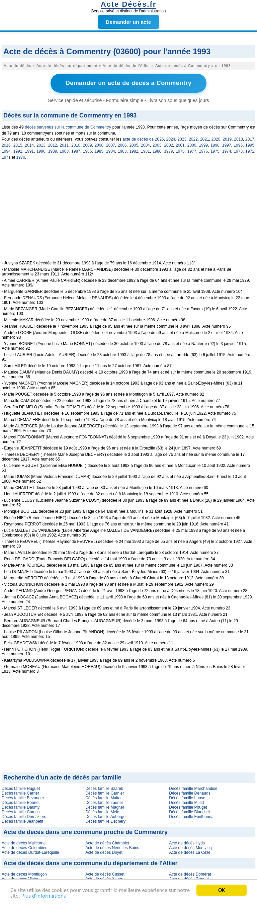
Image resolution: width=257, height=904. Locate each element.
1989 (52, 151)
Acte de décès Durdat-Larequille (30, 852)
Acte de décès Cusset (104, 874)
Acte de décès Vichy (20, 879)
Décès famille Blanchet (189, 812)
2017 (249, 139)
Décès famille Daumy (20, 807)
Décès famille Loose (187, 798)
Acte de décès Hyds (187, 843)
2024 (170, 139)
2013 (41, 145)
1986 (87, 151)
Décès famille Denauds (189, 793)
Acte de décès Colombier (24, 847)
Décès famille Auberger (106, 816)
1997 (226, 145)
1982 (133, 151)
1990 (41, 151)
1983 (122, 151)
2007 (110, 145)
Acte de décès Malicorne (24, 843)
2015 (17, 145)
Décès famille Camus (20, 812)
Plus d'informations (43, 896)
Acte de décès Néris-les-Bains (112, 847)
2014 (29, 145)
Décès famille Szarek (104, 788)
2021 (204, 139)
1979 (168, 151)
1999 (203, 145)
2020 (216, 139)
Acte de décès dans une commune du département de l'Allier (90, 863)
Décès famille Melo (102, 812)
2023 (181, 139)
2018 (238, 139)
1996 (238, 145)
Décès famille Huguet (21, 788)
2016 (6, 145)
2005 (133, 145)
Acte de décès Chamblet (107, 843)
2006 (122, 145)
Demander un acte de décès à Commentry (129, 83)
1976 (203, 151)
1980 (157, 151)
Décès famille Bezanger (23, 798)
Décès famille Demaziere (24, 816)
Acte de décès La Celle (189, 852)
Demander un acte (128, 22)
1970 (20, 157)
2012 (52, 145)
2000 (191, 145)
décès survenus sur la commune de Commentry (68, 127)
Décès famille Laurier (104, 802)
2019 (227, 139)
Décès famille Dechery (105, 821)
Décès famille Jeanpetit (22, 821)
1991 (29, 151)
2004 (145, 145)
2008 (98, 145)
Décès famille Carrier (20, 793)
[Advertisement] (128, 214)
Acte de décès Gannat (189, 879)
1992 (17, 151)
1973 (238, 151)
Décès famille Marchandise (193, 788)
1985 (98, 151)
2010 (75, 145)
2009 (87, 145)
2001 (180, 145)
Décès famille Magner (104, 807)
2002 (168, 145)
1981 (145, 151)
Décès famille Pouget (188, 807)
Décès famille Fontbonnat (192, 816)
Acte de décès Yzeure (104, 879)
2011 (64, 145)
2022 (193, 139)
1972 (249, 151)
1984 (110, 151)
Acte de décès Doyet (103, 852)
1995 (249, 145)
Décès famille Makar (103, 798)
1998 (215, 145)
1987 (75, 151)
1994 (6, 151)
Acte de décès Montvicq (190, 847)
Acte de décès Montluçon (24, 874)
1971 (6, 157)
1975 (215, 151)
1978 (180, 151)
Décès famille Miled (186, 802)
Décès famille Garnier (104, 793)
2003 (157, 145)
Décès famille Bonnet (20, 802)
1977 (191, 151)
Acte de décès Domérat (190, 874)
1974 (226, 151)
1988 (64, 151)
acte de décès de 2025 (143, 139)
